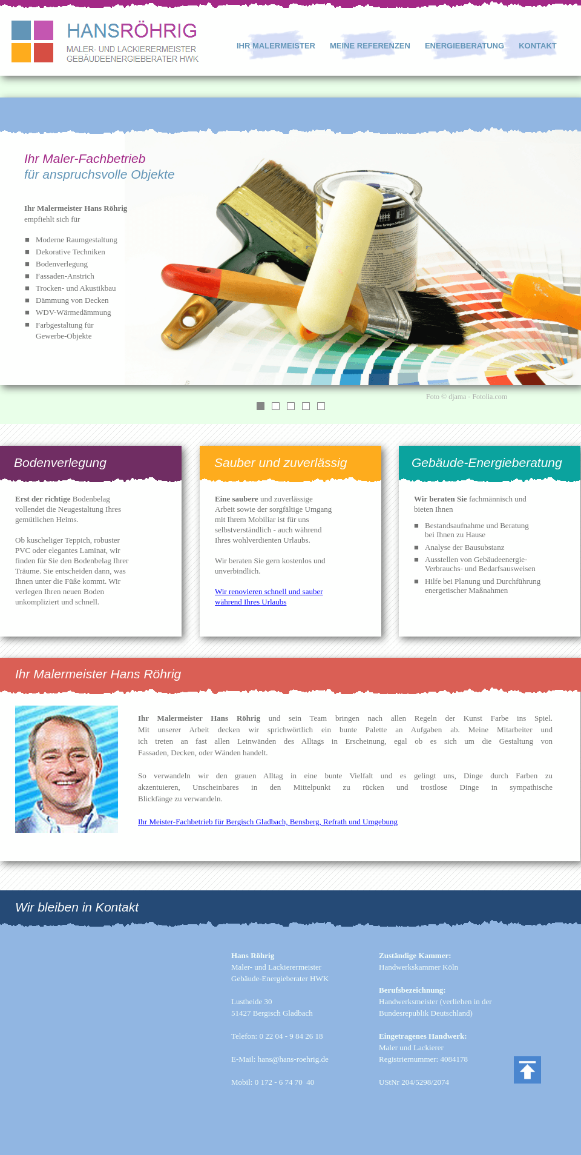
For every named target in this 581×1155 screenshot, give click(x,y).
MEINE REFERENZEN (370, 45)
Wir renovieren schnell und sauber (269, 591)
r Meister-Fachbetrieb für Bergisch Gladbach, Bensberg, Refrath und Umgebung (271, 821)
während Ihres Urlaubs (250, 601)
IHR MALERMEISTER (276, 45)
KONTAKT (538, 45)
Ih (141, 821)
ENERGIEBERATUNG (464, 45)
